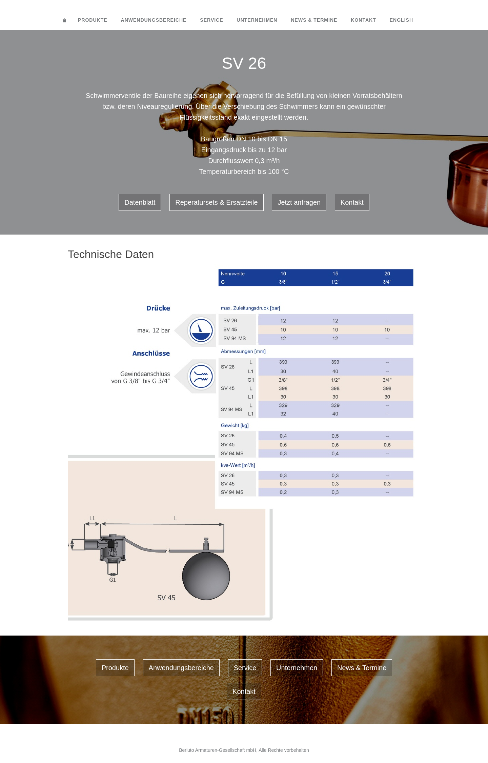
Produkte (92, 20)
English (401, 20)
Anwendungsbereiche (154, 20)
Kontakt (363, 20)
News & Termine (314, 20)
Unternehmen (257, 20)
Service (211, 20)
